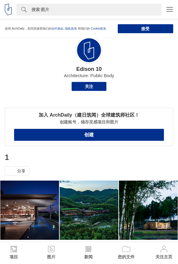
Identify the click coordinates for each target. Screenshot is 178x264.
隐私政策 (71, 28)
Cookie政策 (98, 28)
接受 (145, 28)
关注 (89, 86)
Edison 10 (89, 69)
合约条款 (58, 28)
